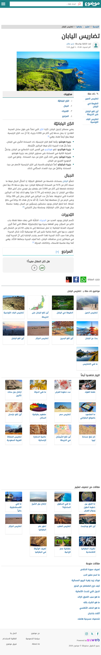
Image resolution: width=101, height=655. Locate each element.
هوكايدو (48, 149)
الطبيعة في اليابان (92, 104)
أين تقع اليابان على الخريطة (91, 112)
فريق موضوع (11, 644)
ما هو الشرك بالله (91, 602)
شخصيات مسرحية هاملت (89, 619)
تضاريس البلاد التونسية (92, 120)
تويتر (69, 279)
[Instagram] (86, 634)
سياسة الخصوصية (33, 638)
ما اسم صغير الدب (91, 575)
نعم (42, 268)
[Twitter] (92, 634)
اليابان (65, 181)
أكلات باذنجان (94, 613)
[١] (48, 136)
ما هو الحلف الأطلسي (89, 608)
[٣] (33, 242)
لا (34, 268)
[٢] (23, 206)
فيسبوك (76, 279)
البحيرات (42, 220)
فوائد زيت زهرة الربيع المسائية (86, 580)
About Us (36, 644)
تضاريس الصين (91, 99)
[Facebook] (97, 634)
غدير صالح (70, 44)
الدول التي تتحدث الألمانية (87, 591)
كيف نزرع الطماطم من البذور (87, 586)
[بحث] (79, 4)
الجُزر (42, 129)
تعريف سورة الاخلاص (90, 569)
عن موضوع (35, 633)
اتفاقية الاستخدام (10, 638)
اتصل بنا (13, 633)
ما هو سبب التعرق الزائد (88, 597)
